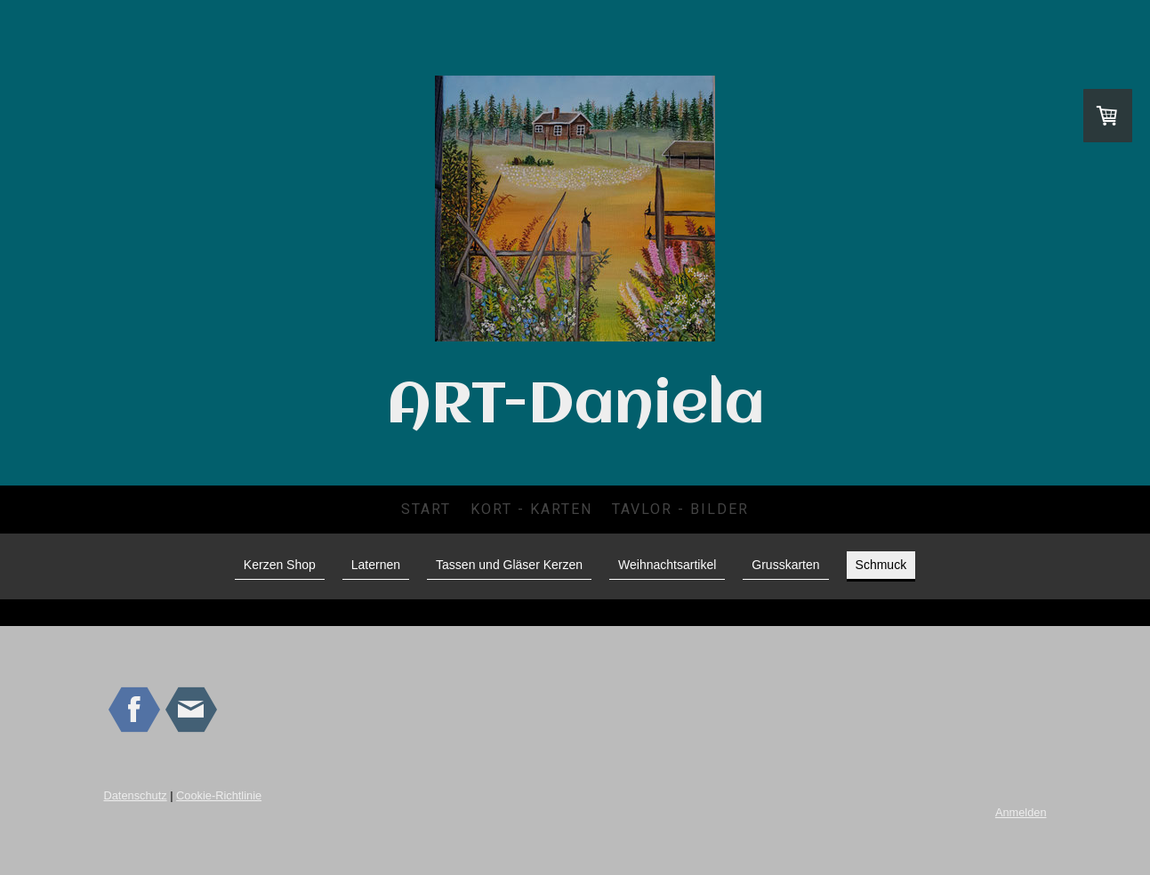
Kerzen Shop (280, 565)
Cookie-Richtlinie (218, 795)
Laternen (375, 565)
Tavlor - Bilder (680, 509)
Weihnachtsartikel (667, 565)
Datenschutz (135, 795)
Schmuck (881, 565)
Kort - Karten (531, 509)
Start (426, 509)
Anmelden (1021, 812)
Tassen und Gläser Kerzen (509, 565)
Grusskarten (785, 565)
